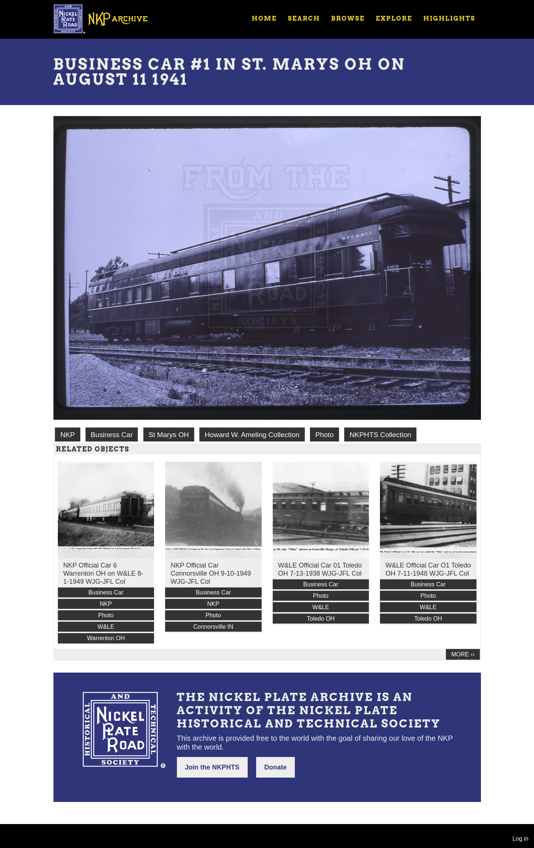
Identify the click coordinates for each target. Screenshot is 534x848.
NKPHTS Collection (380, 435)
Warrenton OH (106, 638)
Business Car (112, 435)
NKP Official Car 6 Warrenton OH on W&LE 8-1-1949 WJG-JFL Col (103, 573)
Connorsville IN (213, 627)
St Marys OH (169, 435)
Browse (347, 18)
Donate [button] (275, 767)
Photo (324, 435)
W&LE (106, 627)
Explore (394, 18)
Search (304, 18)
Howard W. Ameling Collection (252, 435)
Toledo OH (321, 618)
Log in (520, 838)
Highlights (449, 18)
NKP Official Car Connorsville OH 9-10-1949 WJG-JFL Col (211, 573)
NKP (67, 435)
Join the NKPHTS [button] (212, 767)
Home (264, 18)
